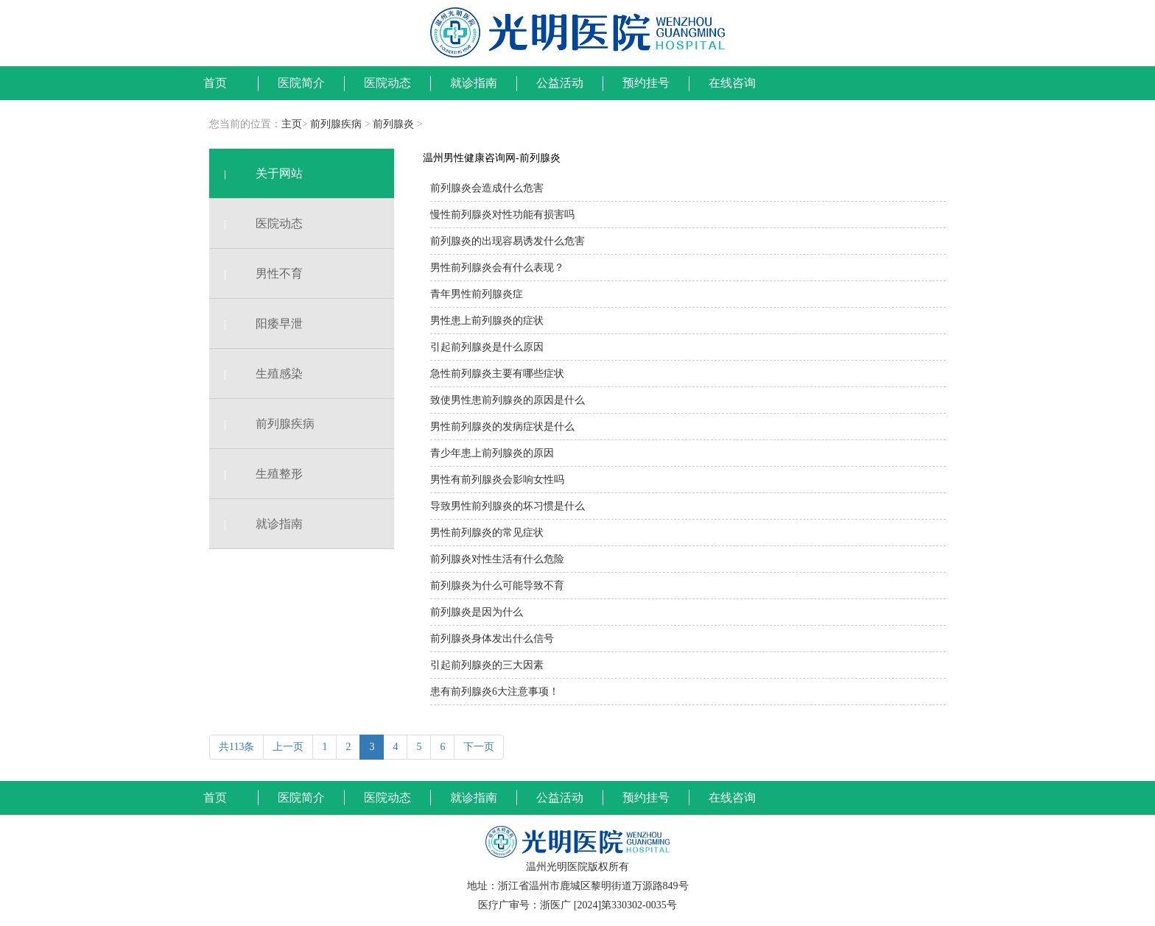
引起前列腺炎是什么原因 (487, 347)
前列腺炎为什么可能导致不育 (497, 585)
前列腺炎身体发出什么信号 (492, 638)
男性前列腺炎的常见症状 (487, 532)
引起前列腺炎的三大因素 (487, 665)
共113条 (236, 746)
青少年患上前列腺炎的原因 (492, 453)
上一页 (288, 746)
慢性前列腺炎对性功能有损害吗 (502, 214)
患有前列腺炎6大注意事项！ (494, 691)
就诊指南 (256, 523)
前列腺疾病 (336, 124)
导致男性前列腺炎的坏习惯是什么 (507, 506)
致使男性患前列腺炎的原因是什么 (507, 400)
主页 (291, 124)
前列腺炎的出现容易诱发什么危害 (507, 241)
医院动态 (256, 223)
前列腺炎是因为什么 (476, 612)
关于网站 (256, 173)
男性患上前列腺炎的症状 (487, 320)
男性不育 (256, 273)
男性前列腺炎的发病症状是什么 (502, 426)
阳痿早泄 (256, 323)
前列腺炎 (393, 124)
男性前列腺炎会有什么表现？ (497, 267)
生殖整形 (256, 473)
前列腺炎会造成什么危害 (487, 188)
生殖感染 (256, 373)
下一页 (478, 746)
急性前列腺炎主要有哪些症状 (497, 373)
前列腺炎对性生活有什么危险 (497, 559)
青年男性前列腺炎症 (476, 294)
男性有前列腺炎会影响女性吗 (497, 479)
